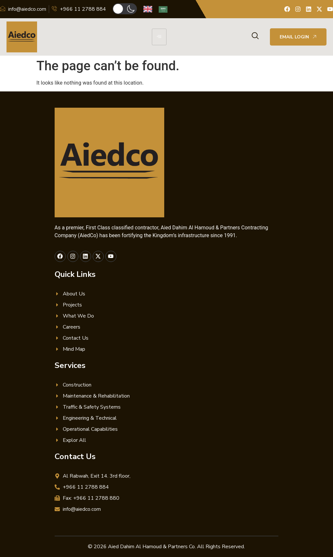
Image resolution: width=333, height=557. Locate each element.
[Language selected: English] (158, 9)
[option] (164, 9)
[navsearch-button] (255, 36)
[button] (125, 8)
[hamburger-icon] (159, 37)
